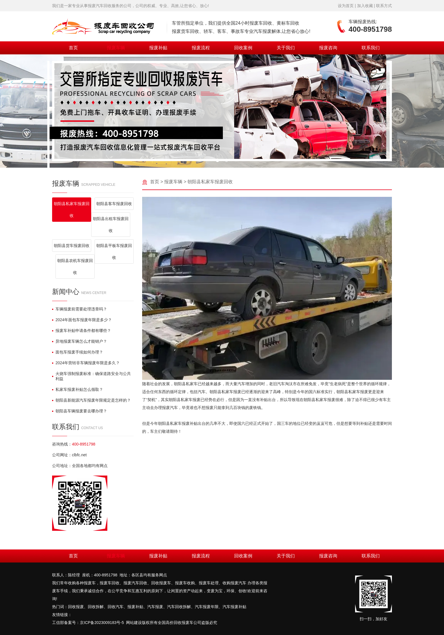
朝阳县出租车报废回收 (111, 224)
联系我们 (371, 47)
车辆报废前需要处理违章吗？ (79, 309)
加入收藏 (365, 5)
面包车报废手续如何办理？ (77, 352)
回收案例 (243, 47)
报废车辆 (116, 47)
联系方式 (384, 5)
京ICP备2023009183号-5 (102, 622)
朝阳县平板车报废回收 (114, 251)
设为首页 (346, 5)
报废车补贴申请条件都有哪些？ (81, 330)
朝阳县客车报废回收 (114, 203)
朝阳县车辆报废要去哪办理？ (79, 411)
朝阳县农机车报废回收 (75, 266)
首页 (73, 47)
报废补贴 (158, 47)
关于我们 (286, 47)
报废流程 (201, 47)
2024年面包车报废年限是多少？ (82, 320)
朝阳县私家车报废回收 (71, 209)
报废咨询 (328, 47)
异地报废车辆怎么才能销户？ (79, 341)
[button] (217, 160)
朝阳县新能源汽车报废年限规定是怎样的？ (91, 400)
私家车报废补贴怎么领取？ (77, 389)
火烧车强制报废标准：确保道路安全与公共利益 (91, 376)
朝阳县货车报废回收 (71, 245)
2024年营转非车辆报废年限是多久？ (86, 363)
